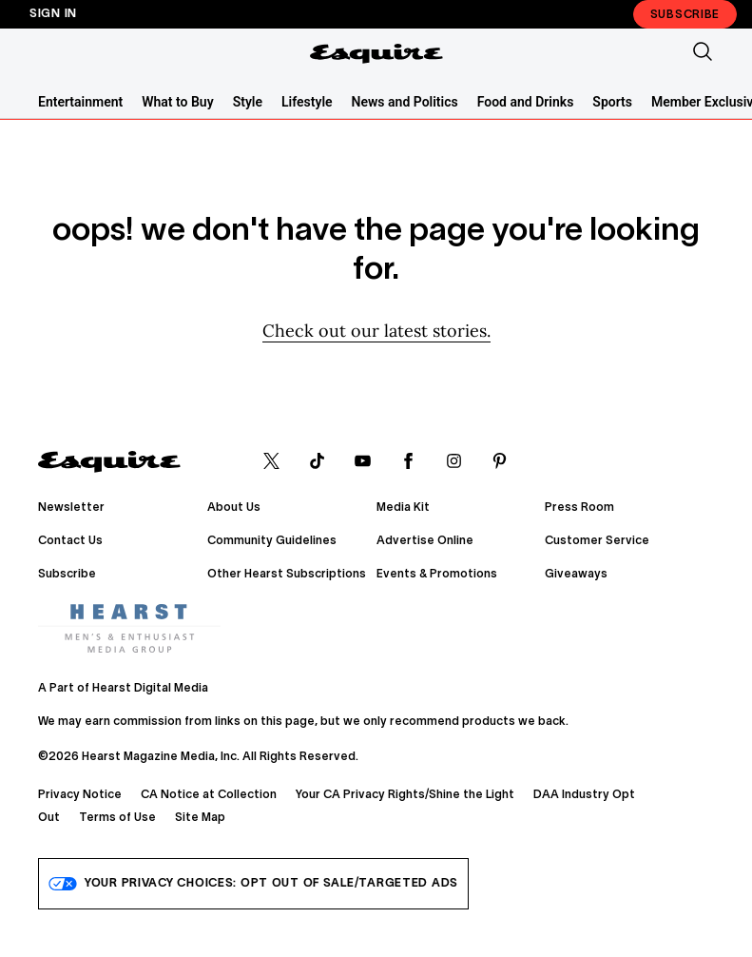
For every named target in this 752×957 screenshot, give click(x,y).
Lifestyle (307, 101)
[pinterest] (499, 462)
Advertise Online (424, 541)
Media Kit (403, 507)
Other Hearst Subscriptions (286, 574)
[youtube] (362, 462)
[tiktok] (317, 462)
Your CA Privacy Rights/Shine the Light (405, 795)
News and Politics (405, 101)
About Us (233, 507)
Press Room (579, 507)
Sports (612, 101)
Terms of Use (117, 817)
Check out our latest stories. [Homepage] (376, 331)
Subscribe (685, 15)
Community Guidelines (272, 541)
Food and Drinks (525, 101)
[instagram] (454, 462)
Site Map (200, 817)
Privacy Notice (80, 795)
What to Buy (177, 101)
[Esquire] (376, 54)
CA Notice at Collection (209, 795)
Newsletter (71, 507)
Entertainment (80, 101)
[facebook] (408, 462)
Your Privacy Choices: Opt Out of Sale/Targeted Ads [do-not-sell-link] (253, 884)
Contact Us (70, 541)
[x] (271, 462)
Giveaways (576, 574)
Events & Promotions (436, 574)
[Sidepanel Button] (49, 53)
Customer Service (597, 541)
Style (247, 101)
